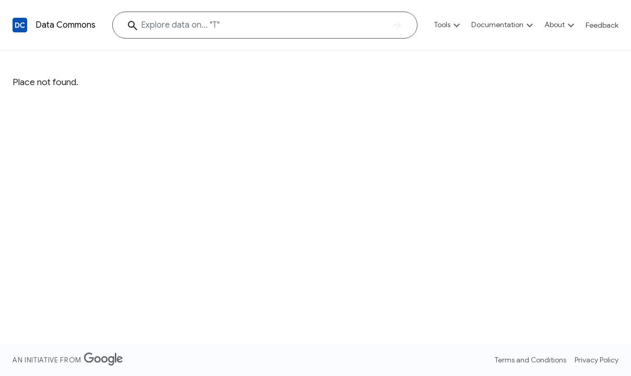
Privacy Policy (596, 360)
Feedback (602, 25)
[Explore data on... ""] (265, 25)
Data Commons (65, 25)
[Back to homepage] (20, 25)
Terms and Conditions (530, 360)
